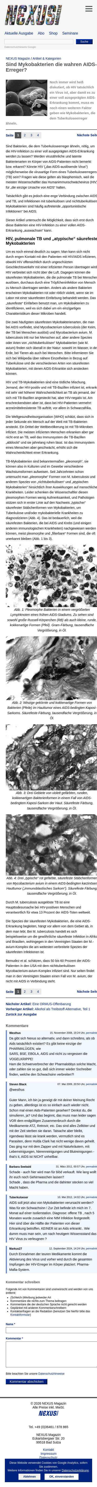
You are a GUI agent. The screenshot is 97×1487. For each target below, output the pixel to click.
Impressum (48, 1453)
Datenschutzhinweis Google (20, 47)
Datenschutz (48, 1457)
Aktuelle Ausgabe (19, 33)
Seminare (70, 33)
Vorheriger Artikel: (48, 1009)
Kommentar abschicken (26, 1381)
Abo (41, 33)
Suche (84, 41)
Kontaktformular (20, 1314)
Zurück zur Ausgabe (21, 1014)
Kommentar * (14, 1338)
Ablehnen (29, 1476)
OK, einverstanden (61, 1476)
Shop (53, 33)
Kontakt (48, 1450)
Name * (10, 1324)
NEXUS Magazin (18, 58)
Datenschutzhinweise (51, 1373)
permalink (91, 1032)
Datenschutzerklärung (75, 1470)
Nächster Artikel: (38, 1004)
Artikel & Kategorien (47, 58)
